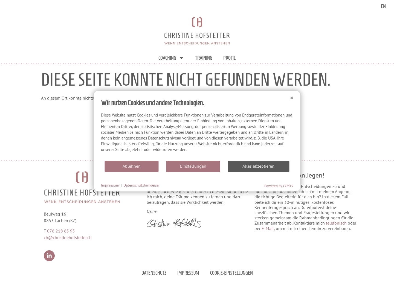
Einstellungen (193, 166)
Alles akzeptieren (258, 166)
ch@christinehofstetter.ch (68, 237)
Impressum (188, 273)
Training (203, 58)
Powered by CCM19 (278, 185)
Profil (229, 58)
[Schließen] (292, 95)
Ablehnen (132, 166)
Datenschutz (153, 273)
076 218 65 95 (61, 231)
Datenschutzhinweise (141, 185)
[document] (197, 129)
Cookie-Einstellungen (231, 273)
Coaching (171, 58)
